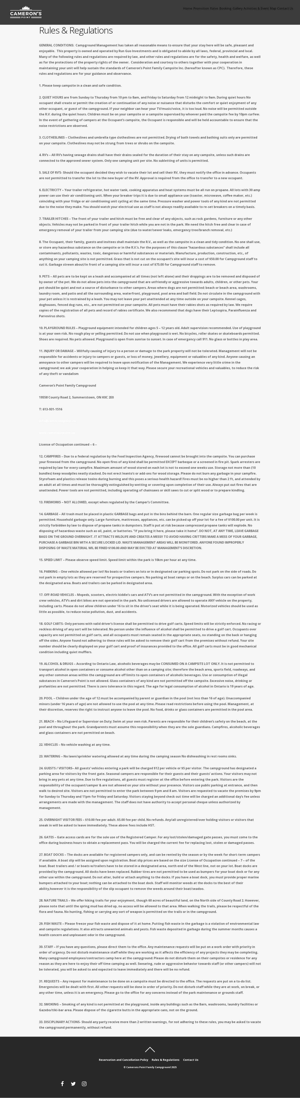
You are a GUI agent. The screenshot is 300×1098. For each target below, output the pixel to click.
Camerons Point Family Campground (148, 1067)
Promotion (174, 11)
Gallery (223, 11)
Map (268, 11)
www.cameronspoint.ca (57, 433)
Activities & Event (246, 11)
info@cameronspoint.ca (57, 421)
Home (157, 11)
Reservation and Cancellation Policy (123, 1060)
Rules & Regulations (166, 1060)
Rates (191, 11)
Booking (207, 11)
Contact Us (284, 11)
